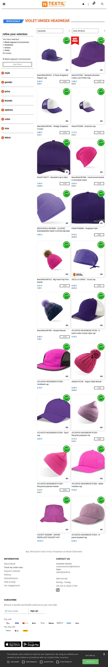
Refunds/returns (11, 578)
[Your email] (16, 611)
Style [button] (7, 73)
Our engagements (12, 585)
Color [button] (7, 119)
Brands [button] (8, 100)
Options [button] (9, 110)
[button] (83, 4)
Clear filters (17, 64)
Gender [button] (8, 82)
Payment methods (12, 571)
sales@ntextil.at (63, 572)
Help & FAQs (9, 582)
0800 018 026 (62, 578)
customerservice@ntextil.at (68, 566)
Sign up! (34, 611)
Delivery (7, 575)
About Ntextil (9, 564)
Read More (64, 657)
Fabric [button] (8, 137)
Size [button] (7, 128)
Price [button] (7, 91)
